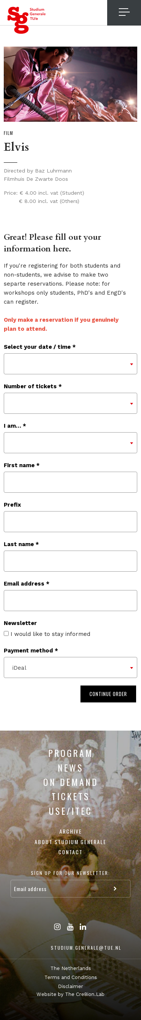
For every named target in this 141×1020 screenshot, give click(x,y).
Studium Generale (27, 20)
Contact (70, 852)
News (70, 767)
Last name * (21, 544)
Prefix (12, 504)
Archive (70, 831)
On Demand (70, 781)
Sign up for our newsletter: (70, 873)
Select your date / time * (40, 347)
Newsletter (20, 623)
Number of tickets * (33, 386)
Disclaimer (70, 986)
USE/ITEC (70, 810)
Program (70, 753)
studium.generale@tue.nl (86, 947)
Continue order (108, 694)
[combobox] (70, 363)
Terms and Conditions (70, 977)
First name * (21, 465)
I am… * (15, 425)
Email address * (26, 583)
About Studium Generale (70, 842)
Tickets (71, 796)
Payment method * (31, 650)
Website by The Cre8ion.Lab (70, 994)
